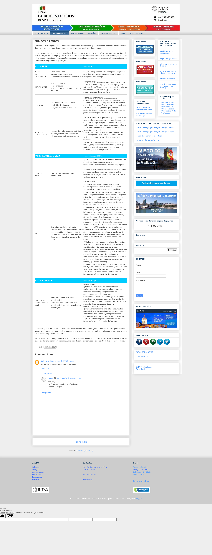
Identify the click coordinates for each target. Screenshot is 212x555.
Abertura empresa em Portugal (168, 65)
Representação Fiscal (168, 59)
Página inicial (81, 442)
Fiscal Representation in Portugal (149, 136)
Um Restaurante (167, 105)
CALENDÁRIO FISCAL (108, 33)
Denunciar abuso (141, 481)
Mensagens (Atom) (85, 451)
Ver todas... (165, 113)
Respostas (48, 373)
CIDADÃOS (92, 33)
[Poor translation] (10, 516)
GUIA (123, 33)
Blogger (139, 499)
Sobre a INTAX (139, 475)
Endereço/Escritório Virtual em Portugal (168, 72)
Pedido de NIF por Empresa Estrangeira (144, 108)
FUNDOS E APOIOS (59, 33)
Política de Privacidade (142, 472)
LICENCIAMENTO (41, 33)
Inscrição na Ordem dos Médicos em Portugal (168, 86)
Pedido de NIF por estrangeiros (167, 52)
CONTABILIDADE (77, 33)
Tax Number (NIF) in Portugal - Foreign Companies (156, 132)
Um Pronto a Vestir (168, 111)
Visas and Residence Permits (148, 140)
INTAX (50, 378)
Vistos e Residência (167, 79)
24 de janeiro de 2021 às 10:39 (62, 361)
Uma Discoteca (167, 107)
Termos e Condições (141, 467)
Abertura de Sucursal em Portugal (144, 114)
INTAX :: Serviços (136, 33)
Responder (45, 368)
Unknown (45, 361)
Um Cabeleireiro (167, 109)
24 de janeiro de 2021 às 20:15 (69, 378)
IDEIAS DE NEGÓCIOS (144, 352)
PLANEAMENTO (142, 356)
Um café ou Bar (167, 103)
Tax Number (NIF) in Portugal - (155, 128)
